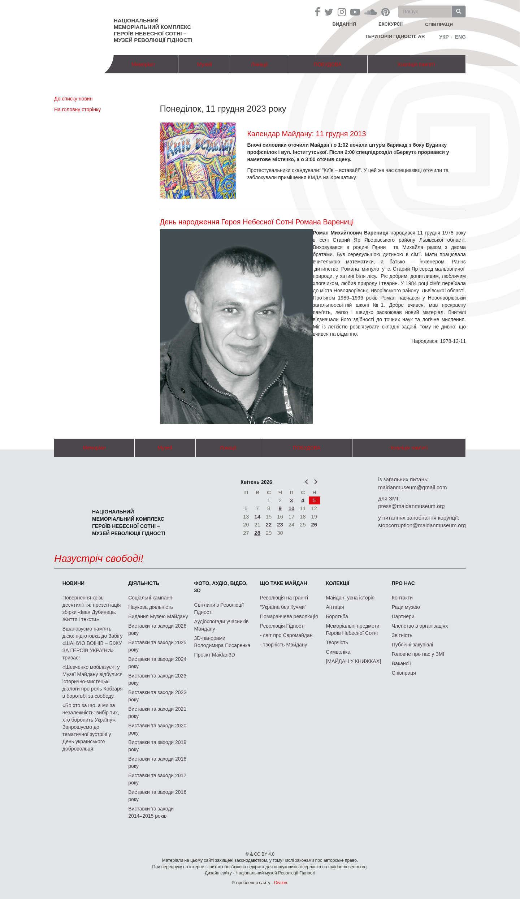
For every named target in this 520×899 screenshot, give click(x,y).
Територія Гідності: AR (395, 36)
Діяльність (143, 583)
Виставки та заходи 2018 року (157, 762)
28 (257, 533)
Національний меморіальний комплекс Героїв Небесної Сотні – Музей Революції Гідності (153, 30)
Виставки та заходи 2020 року (157, 729)
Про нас (403, 583)
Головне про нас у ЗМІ (418, 654)
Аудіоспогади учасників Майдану (221, 625)
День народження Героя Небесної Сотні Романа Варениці (257, 222)
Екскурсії (390, 24)
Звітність (402, 635)
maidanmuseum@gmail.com (412, 487)
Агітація (335, 607)
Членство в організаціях (420, 626)
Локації (259, 64)
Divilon (280, 882)
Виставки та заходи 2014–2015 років (151, 812)
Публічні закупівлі (412, 645)
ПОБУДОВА (328, 64)
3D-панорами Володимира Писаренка (222, 641)
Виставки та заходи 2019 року (157, 745)
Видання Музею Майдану (158, 616)
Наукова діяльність (150, 607)
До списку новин (73, 99)
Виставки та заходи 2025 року (157, 646)
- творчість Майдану (283, 645)
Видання (344, 24)
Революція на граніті (284, 598)
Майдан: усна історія (350, 598)
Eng (460, 37)
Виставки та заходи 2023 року (157, 679)
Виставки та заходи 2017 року (157, 779)
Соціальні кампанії (150, 598)
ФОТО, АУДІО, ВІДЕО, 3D (221, 586)
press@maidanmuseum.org (411, 506)
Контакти (402, 598)
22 (269, 524)
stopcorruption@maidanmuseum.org (422, 525)
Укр (444, 37)
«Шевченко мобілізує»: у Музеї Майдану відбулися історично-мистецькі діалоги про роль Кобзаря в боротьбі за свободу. (92, 681)
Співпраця (404, 673)
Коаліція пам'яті (416, 64)
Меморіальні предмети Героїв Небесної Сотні (352, 629)
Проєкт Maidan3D (214, 655)
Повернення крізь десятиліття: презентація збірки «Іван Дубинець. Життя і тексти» (91, 608)
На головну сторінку (77, 109)
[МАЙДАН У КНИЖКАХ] (353, 661)
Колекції (337, 583)
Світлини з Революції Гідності (219, 608)
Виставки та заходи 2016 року (157, 795)
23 (280, 524)
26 (314, 524)
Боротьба (337, 616)
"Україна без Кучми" (283, 607)
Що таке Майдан (283, 583)
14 (257, 516)
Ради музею (406, 607)
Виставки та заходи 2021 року (157, 712)
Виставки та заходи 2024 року (157, 662)
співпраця (439, 24)
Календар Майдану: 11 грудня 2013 (306, 134)
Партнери (403, 616)
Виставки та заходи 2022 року (157, 695)
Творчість (337, 642)
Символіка (338, 652)
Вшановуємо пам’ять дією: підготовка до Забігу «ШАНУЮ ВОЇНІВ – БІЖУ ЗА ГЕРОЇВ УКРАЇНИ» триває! (92, 643)
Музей (204, 64)
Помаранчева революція (289, 616)
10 (292, 508)
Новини (73, 583)
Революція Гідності (282, 626)
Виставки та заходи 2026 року (157, 629)
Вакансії (401, 663)
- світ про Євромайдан (286, 635)
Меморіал (143, 64)
